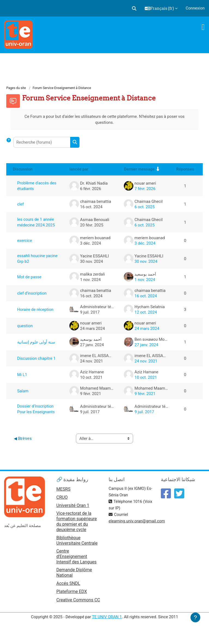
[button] (134, 8)
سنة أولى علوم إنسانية (36, 342)
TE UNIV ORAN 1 (107, 616)
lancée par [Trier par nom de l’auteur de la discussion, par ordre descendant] (78, 169)
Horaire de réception (35, 309)
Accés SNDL (68, 583)
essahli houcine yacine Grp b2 (37, 258)
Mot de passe (29, 277)
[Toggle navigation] (203, 27)
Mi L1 (22, 374)
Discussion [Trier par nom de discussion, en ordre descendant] (23, 169)
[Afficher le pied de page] (195, 617)
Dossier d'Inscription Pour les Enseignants (36, 409)
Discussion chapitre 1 (36, 358)
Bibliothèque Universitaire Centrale (77, 540)
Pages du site (16, 88)
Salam (22, 391)
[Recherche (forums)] (41, 142)
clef (20, 204)
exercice (24, 240)
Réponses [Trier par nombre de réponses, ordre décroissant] (185, 169)
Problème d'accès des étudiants (36, 186)
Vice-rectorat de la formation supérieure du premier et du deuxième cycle (76, 521)
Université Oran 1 (72, 505)
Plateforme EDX (71, 591)
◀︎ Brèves (23, 438)
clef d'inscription (32, 293)
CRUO (62, 497)
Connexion (195, 8)
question (25, 325)
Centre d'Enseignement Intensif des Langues (76, 556)
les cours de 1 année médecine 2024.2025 (36, 222)
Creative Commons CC (78, 599)
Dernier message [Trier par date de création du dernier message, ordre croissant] (139, 169)
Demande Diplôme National (74, 572)
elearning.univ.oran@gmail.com (137, 521)
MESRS (63, 489)
